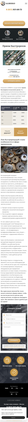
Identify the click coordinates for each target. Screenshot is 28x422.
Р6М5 (6, 388)
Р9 (12, 388)
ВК (12, 394)
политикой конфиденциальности (14, 420)
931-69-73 (14, 9)
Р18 (22, 388)
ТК (16, 394)
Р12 (17, 388)
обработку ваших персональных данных (14, 347)
